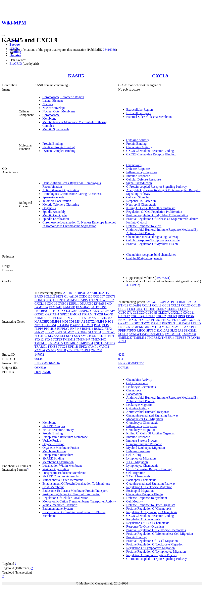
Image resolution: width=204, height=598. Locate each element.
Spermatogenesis (53, 197)
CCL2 (166, 305)
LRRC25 (124, 327)
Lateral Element (52, 100)
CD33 (139, 309)
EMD (108, 303)
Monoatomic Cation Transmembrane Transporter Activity (79, 501)
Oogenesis (49, 208)
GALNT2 (96, 310)
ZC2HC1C (73, 350)
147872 (39, 354)
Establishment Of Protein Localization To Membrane (76, 483)
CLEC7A (164, 312)
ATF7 (105, 293)
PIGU (97, 325)
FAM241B (55, 307)
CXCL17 (149, 316)
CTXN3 (94, 300)
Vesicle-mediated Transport (59, 505)
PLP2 (105, 325)
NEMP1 (176, 327)
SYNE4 (134, 334)
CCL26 (185, 305)
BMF (182, 301)
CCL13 (157, 305)
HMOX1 (75, 314)
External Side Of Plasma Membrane (149, 116)
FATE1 (94, 307)
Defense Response (138, 168)
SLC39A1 (176, 330)
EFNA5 (99, 303)
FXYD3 (65, 310)
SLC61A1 (66, 336)
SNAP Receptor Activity (58, 429)
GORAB (194, 319)
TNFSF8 (180, 337)
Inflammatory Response (141, 172)
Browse (15, 44)
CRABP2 (82, 300)
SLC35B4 (94, 332)
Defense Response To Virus (143, 226)
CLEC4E (151, 312)
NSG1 (109, 321)
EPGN (190, 316)
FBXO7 (133, 319)
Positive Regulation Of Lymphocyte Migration (156, 551)
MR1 (147, 327)
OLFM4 (50, 325)
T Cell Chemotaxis (138, 476)
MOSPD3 (68, 321)
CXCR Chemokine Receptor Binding (150, 150)
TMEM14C (98, 339)
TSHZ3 (52, 346)
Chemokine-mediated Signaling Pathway (152, 236)
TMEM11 (69, 339)
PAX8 (186, 327)
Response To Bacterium (141, 201)
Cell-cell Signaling (138, 197)
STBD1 (109, 336)
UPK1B (73, 346)
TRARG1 (40, 346)
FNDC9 (166, 319)
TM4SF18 (146, 334)
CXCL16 (40, 303)
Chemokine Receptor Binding (145, 494)
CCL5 (122, 309)
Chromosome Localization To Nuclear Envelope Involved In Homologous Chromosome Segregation (79, 224)
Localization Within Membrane (62, 465)
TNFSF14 (167, 337)
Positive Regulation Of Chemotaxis (149, 508)
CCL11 (146, 305)
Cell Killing (133, 455)
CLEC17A (125, 312)
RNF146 (75, 328)
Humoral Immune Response (144, 444)
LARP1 (51, 318)
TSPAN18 (193, 337)
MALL (111, 318)
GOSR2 (39, 314)
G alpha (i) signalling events (144, 258)
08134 (38, 359)
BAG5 (38, 296)
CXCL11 (189, 312)
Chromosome (51, 115)
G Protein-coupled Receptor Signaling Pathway (156, 186)
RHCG (141, 330)
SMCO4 (86, 336)
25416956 (109, 49)
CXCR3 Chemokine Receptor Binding (151, 154)
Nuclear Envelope (53, 107)
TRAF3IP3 (107, 343)
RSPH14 (87, 328)
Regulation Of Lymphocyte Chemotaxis (151, 512)
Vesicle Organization (55, 469)
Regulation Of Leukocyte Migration (149, 487)
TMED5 (158, 334)
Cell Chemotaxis (137, 383)
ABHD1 (68, 293)
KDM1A (40, 318)
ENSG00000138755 (131, 363)
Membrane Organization (58, 462)
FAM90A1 (83, 307)
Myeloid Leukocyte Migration (145, 447)
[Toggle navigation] (3, 35)
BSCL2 (191, 301)
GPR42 (123, 323)
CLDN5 (172, 309)
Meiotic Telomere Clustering (60, 204)
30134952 (132, 285)
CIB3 (48, 300)
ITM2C (145, 323)
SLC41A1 (108, 332)
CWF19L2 (107, 300)
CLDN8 (58, 300)
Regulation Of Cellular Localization (65, 497)
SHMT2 (68, 332)
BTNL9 (123, 305)
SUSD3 (123, 334)
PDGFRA (63, 325)
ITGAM (87, 314)
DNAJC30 (86, 303)
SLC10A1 (162, 330)
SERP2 (49, 332)
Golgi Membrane (53, 487)
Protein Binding (52, 143)
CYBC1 (63, 303)
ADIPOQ (80, 293)
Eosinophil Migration (140, 490)
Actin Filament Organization (60, 190)
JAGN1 (109, 314)
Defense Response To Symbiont (146, 497)
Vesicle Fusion (51, 440)
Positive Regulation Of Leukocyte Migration (154, 544)
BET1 (59, 296)
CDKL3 (39, 300)
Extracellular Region (139, 109)
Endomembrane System (57, 508)
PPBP (122, 330)
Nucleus (47, 104)
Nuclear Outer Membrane (58, 111)
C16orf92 (135, 305)
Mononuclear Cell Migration (144, 419)
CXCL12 (124, 316)
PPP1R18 (50, 328)
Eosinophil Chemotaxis (141, 480)
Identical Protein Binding (58, 147)
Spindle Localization (55, 218)
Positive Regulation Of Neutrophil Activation (71, 494)
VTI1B (61, 350)
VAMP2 (104, 346)
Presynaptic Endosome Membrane (64, 472)
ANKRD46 (94, 293)
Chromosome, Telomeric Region (63, 97)
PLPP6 (38, 328)
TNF (97, 343)
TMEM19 (40, 343)
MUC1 (166, 327)
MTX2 (90, 321)
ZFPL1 (85, 350)
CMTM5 (70, 300)
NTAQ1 (39, 325)
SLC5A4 (54, 336)
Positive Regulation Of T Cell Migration (152, 540)
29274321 (162, 277)
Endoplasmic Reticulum (57, 455)
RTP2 (108, 328)
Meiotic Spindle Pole (55, 129)
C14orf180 (71, 296)
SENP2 (39, 332)
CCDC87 (99, 296)
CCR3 (131, 309)
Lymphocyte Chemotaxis (142, 465)
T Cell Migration (137, 462)
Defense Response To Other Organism (150, 505)
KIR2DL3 (168, 323)
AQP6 (163, 301)
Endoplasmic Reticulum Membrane (65, 437)
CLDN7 (183, 309)
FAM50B (69, 307)
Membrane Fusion (54, 451)
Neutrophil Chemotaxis (141, 204)
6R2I (37, 372)
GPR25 (64, 314)
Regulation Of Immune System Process (151, 555)
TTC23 (62, 346)
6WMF (46, 372)
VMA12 (51, 350)
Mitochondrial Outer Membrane (62, 480)
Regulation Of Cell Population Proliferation (154, 211)
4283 (121, 354)
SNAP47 (98, 336)
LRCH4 (102, 318)
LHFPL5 (80, 318)
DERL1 (74, 303)
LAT (60, 318)
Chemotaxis (133, 165)
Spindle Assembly (54, 211)
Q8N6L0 (40, 367)
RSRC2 (99, 328)
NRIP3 (99, 321)
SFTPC (151, 330)
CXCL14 (137, 316)
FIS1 (103, 307)
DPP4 (181, 316)
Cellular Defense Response (143, 179)
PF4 (193, 327)
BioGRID (16, 63)
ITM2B (98, 314)
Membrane (49, 118)
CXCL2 (161, 316)
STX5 (48, 339)
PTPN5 (131, 330)
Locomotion (134, 394)
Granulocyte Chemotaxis (142, 422)
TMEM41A (55, 343)
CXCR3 (172, 316)
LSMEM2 (137, 327)
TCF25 (57, 339)
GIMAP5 (109, 310)
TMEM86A (71, 343)
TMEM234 (189, 334)
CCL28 (196, 305)
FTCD (55, 310)
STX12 (39, 339)
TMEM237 (125, 337)
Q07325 (123, 367)
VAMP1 (92, 346)
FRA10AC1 (42, 310)
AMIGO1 (151, 301)
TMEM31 (139, 337)
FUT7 (176, 319)
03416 (122, 359)
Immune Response (138, 176)
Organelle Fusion (53, 444)
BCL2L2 (49, 296)
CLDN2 (161, 309)
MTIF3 (156, 327)
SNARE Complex (53, 426)
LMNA (91, 318)
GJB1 (184, 319)
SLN (77, 336)
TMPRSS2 (154, 337)
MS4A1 (80, 321)
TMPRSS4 (86, 343)
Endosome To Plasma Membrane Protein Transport (75, 490)
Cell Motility (134, 501)
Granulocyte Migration (141, 429)
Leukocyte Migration (139, 404)
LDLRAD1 (183, 323)
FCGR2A (144, 319)
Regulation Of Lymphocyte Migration (150, 548)
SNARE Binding (53, 458)
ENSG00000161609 (47, 363)
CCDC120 (85, 296)
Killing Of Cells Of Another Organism (150, 208)
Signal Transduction (139, 183)
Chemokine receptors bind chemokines (151, 254)
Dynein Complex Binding (58, 150)
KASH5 (76, 75)
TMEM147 (83, 339)
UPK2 (83, 346)
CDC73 (110, 296)
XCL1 (122, 341)
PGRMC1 (86, 325)
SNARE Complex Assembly (60, 476)
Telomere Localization (56, 201)
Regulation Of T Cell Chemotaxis (147, 523)
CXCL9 (160, 75)
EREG (122, 319)
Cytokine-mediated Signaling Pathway (151, 483)
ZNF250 (96, 350)
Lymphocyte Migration (141, 458)
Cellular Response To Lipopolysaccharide (152, 240)
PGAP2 (75, 325)
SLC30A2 (81, 332)
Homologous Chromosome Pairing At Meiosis (72, 193)
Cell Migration (135, 472)
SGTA (59, 332)
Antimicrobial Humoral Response (147, 412)
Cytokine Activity (137, 140)
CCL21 (175, 305)
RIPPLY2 (63, 328)
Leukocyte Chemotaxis (141, 386)
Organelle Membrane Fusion (60, 447)
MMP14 (55, 321)
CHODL (149, 309)
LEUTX (196, 323)
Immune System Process (142, 440)
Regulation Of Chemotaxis (143, 519)
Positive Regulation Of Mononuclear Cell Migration (159, 533)
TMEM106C (173, 334)
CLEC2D (138, 312)
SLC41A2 (40, 336)
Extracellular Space (138, 113)
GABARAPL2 (80, 310)
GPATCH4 (52, 314)
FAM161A (41, 307)
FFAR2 (156, 319)
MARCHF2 (42, 321)
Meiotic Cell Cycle (54, 215)
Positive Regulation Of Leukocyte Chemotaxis (156, 530)
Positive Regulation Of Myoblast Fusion (152, 244)
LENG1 (69, 318)
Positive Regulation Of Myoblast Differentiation (157, 215)
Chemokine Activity (139, 147)
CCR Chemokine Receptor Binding (149, 469)
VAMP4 (39, 350)
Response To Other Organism (145, 526)
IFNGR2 (134, 323)
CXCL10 (176, 312)
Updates (15, 55)
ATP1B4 (172, 301)
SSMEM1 (190, 330)
